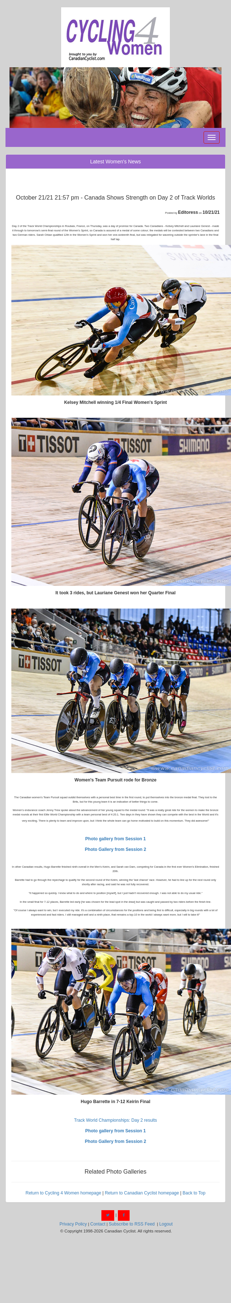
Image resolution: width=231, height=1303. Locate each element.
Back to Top (194, 1193)
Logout (166, 1224)
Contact (97, 1224)
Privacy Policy (73, 1224)
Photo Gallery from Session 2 (115, 849)
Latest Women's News (115, 161)
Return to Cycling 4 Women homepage (63, 1193)
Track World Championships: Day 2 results (115, 1120)
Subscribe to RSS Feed (131, 1224)
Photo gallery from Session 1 (115, 838)
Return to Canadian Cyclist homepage (142, 1193)
